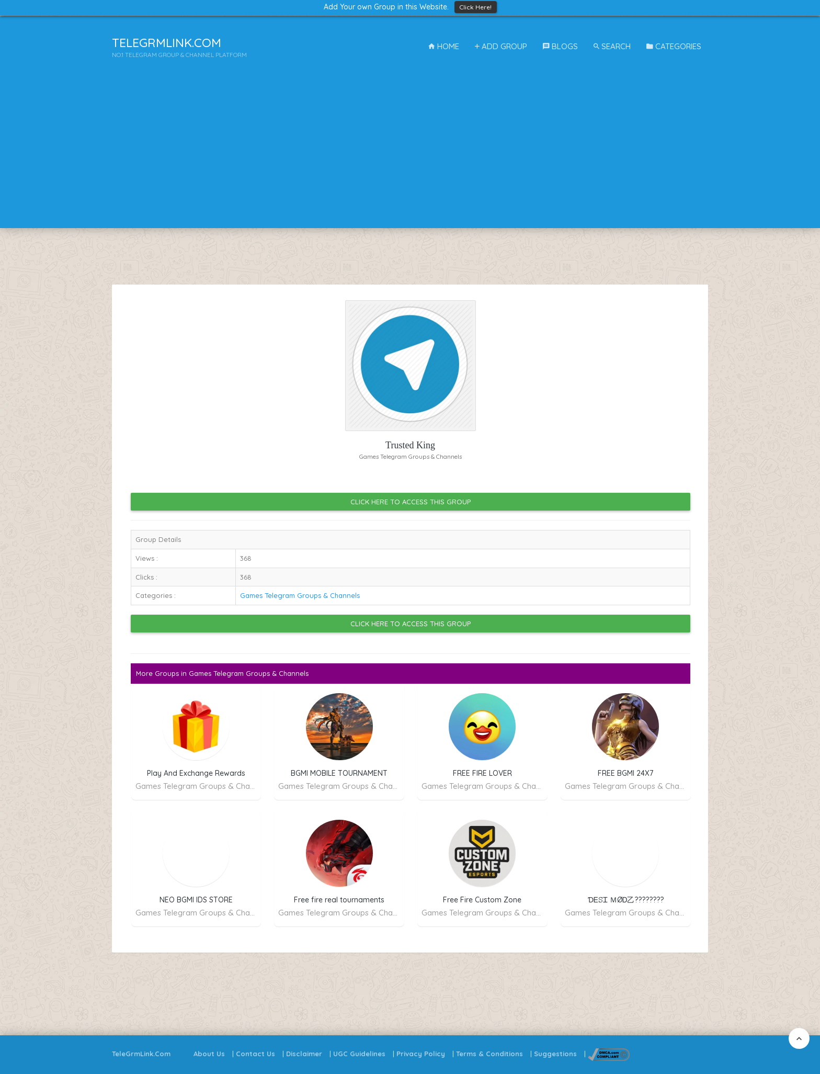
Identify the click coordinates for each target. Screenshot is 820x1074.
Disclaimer (304, 1053)
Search (612, 46)
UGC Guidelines (359, 1053)
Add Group (501, 46)
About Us (209, 1053)
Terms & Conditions (489, 1053)
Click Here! (476, 7)
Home (443, 46)
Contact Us (255, 1053)
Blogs (560, 46)
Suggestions (555, 1053)
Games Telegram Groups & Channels (300, 595)
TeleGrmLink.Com (141, 1053)
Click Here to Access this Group (410, 502)
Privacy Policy (420, 1053)
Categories (673, 46)
